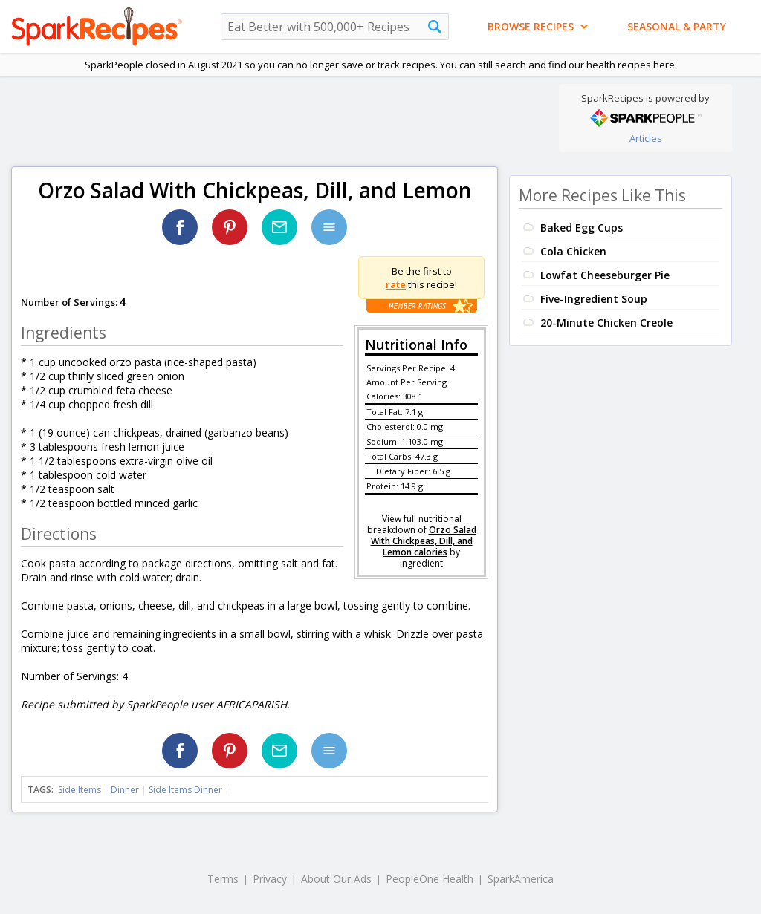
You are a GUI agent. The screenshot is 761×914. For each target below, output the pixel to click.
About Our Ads (336, 879)
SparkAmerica (521, 879)
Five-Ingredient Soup (593, 299)
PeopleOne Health (429, 879)
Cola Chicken (573, 251)
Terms (223, 879)
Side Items (79, 789)
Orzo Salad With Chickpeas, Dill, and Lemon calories (423, 540)
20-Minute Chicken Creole (606, 323)
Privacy (270, 879)
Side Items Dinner (185, 789)
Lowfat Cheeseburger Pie (605, 275)
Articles (645, 138)
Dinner (125, 789)
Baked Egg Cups (581, 228)
